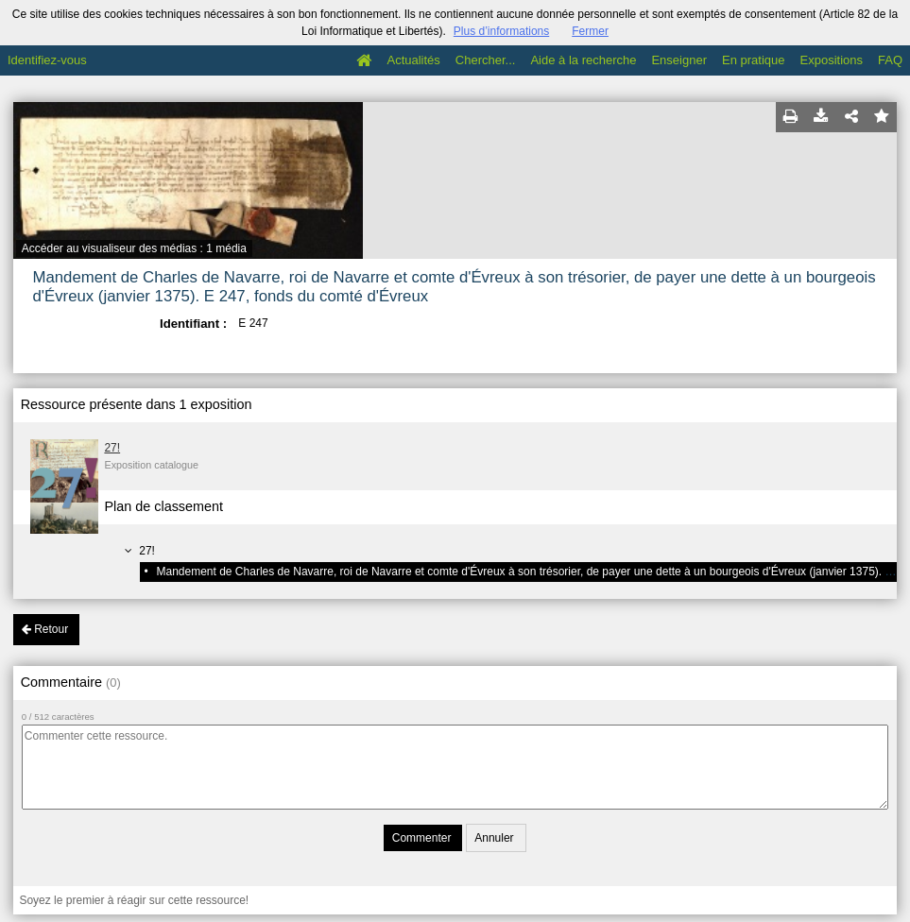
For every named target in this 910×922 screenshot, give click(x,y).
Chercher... (485, 60)
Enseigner (679, 60)
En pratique (753, 60)
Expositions (831, 60)
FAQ (890, 60)
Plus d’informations (501, 31)
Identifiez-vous (47, 60)
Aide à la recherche (583, 60)
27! (112, 447)
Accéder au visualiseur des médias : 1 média (134, 248)
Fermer (590, 31)
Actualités (412, 60)
